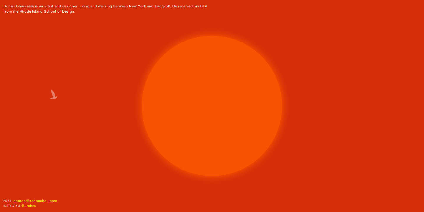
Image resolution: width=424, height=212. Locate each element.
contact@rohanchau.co (34, 200)
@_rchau (29, 205)
